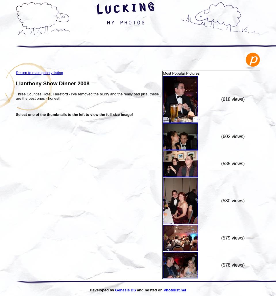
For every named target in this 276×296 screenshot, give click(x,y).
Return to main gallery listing (39, 73)
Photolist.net (174, 290)
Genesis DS (125, 290)
